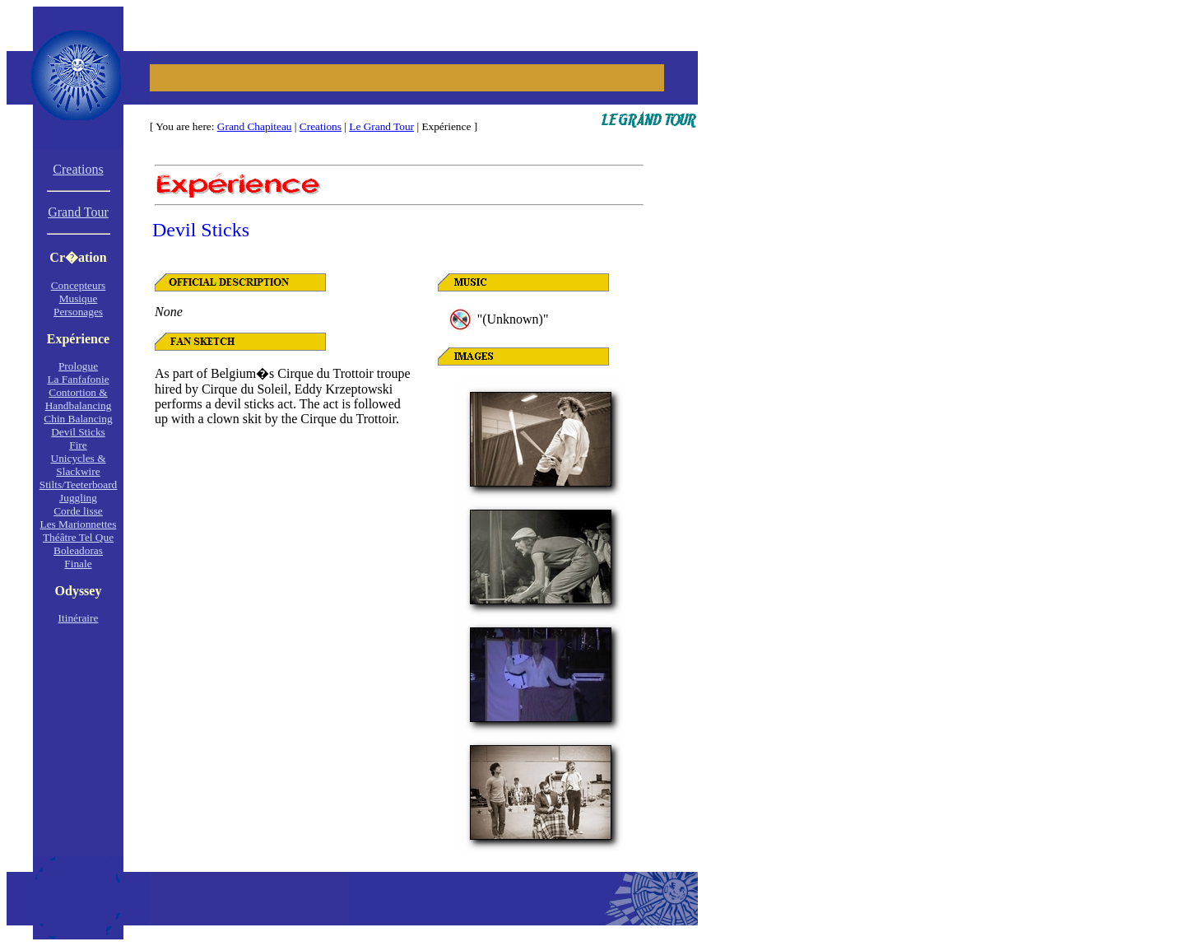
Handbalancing (78, 405)
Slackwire (78, 471)
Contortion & (78, 392)
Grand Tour (78, 212)
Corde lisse (78, 511)
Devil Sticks (78, 432)
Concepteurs (78, 285)
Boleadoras (78, 550)
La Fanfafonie (78, 379)
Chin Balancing (78, 418)
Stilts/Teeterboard (79, 484)
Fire (77, 445)
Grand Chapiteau (254, 126)
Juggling (78, 498)
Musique (78, 298)
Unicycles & (78, 458)
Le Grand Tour (381, 126)
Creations (321, 126)
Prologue (78, 366)
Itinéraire (78, 618)
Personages (78, 311)
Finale (77, 563)
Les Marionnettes (78, 524)
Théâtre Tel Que (78, 537)
